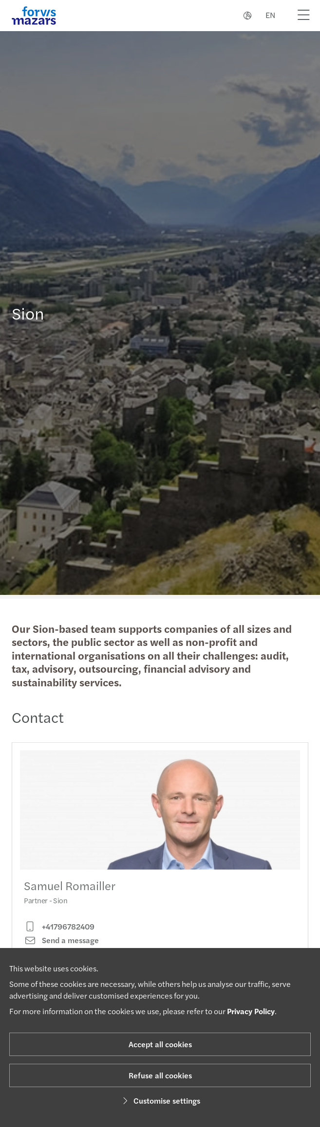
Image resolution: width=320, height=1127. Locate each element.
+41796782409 (59, 935)
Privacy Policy (251, 1011)
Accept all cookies (160, 1044)
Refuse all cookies (160, 1075)
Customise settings (160, 1100)
